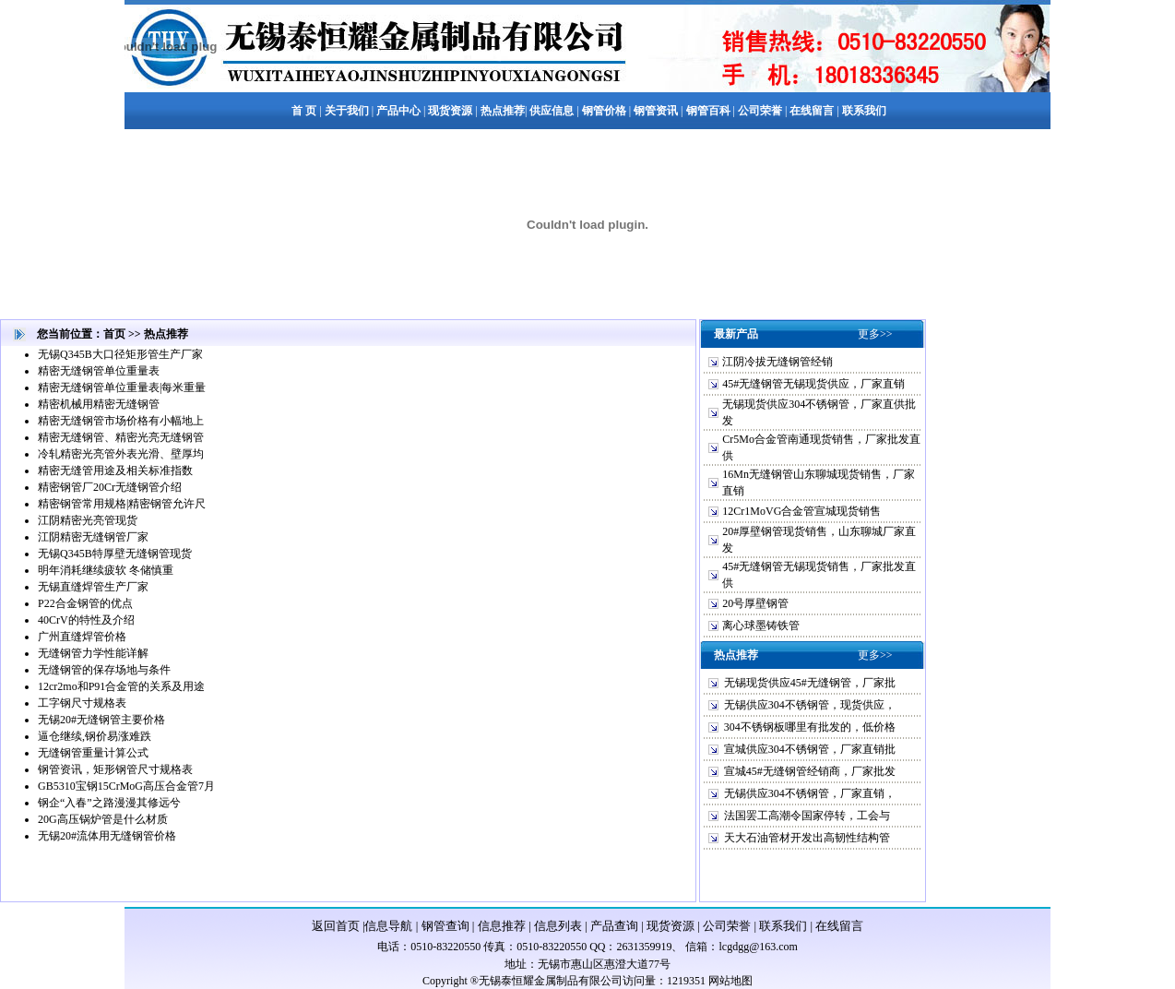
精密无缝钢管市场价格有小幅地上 (121, 420)
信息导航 (388, 926)
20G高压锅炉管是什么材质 (103, 819)
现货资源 (670, 926)
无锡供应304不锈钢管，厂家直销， (810, 793)
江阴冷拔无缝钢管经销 (777, 361)
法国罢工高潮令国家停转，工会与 (807, 815)
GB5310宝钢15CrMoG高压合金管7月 (126, 786)
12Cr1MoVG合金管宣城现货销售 (801, 511)
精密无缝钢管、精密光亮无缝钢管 (121, 437)
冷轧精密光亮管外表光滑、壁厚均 (121, 453)
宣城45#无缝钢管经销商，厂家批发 (810, 771)
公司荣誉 (727, 926)
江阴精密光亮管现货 (87, 520)
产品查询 (614, 926)
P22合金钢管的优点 (85, 603)
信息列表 (558, 926)
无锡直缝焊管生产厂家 (93, 586)
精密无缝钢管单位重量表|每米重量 (122, 387)
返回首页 (336, 926)
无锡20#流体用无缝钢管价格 (107, 835)
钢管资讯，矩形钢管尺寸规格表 (115, 769)
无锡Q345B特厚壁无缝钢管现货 (115, 553)
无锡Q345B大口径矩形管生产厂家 (120, 354)
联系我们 (783, 926)
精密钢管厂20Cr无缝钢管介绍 (110, 487)
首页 (114, 334)
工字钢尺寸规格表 (82, 703)
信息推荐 (502, 926)
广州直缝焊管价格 (82, 636)
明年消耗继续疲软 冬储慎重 (105, 570)
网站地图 (730, 980)
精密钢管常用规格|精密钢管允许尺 (122, 503)
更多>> (875, 334)
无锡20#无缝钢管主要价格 (101, 719)
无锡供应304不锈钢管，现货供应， (810, 704)
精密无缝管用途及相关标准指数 (115, 470)
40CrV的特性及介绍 (86, 620)
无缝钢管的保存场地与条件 (104, 669)
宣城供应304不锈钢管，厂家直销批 (810, 749)
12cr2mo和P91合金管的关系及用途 (121, 686)
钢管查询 (445, 926)
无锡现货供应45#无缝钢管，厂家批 (810, 682)
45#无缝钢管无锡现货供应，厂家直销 (813, 383)
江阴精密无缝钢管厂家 (93, 536)
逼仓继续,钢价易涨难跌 (94, 736)
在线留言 (839, 926)
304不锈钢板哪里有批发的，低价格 (810, 727)
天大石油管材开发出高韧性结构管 (807, 837)
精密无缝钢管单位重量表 (99, 370)
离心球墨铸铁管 (761, 625)
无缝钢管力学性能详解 (93, 653)
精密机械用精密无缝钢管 (99, 404)
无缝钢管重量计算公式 (93, 752)
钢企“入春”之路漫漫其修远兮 (109, 802)
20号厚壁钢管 (755, 603)
